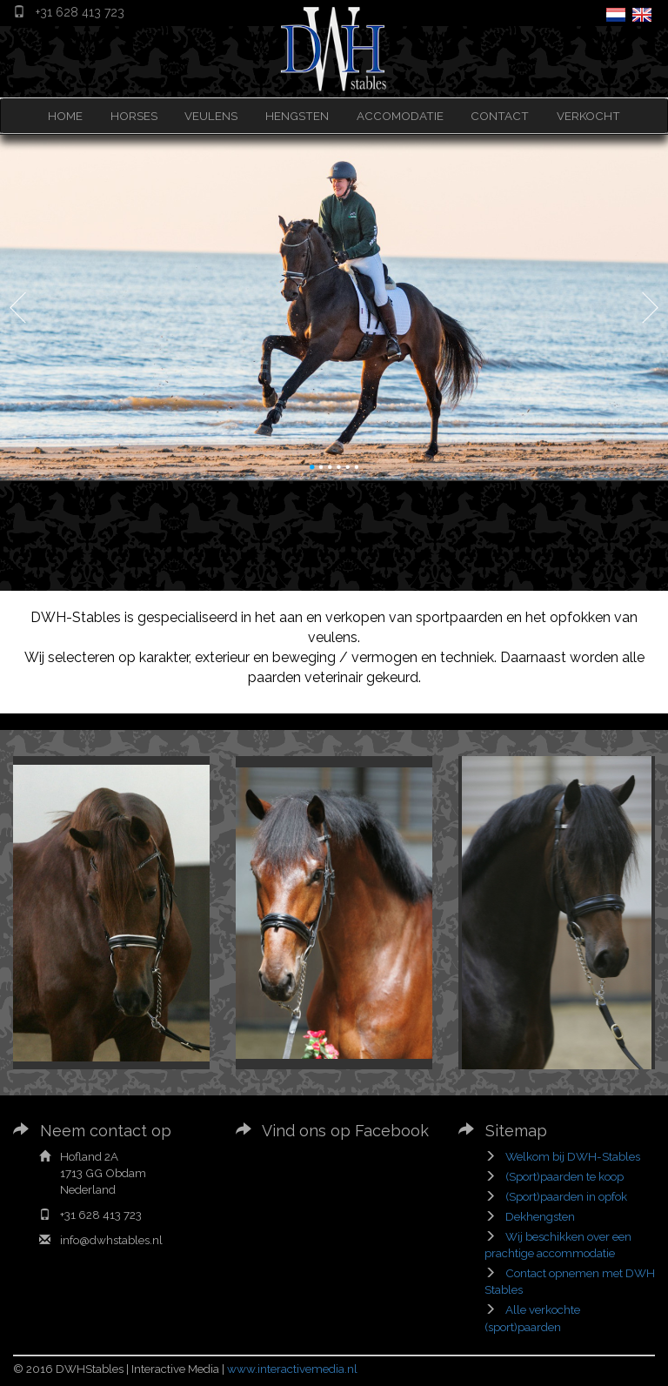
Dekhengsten (540, 1216)
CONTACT (500, 116)
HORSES (133, 116)
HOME (65, 116)
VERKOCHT (588, 116)
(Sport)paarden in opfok (566, 1196)
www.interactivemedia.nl (292, 1369)
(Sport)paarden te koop (564, 1176)
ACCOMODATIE (400, 116)
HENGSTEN (297, 116)
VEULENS (210, 116)
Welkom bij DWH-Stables (572, 1156)
